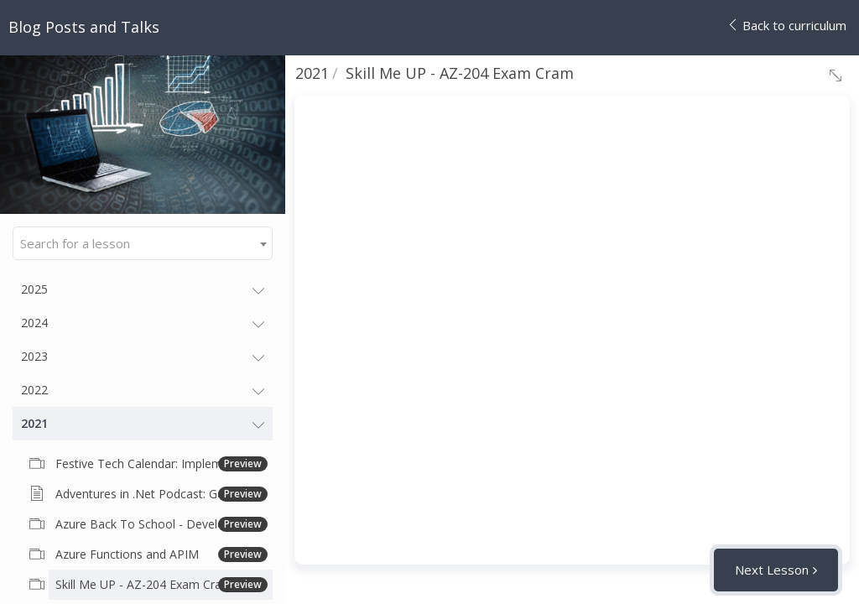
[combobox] (143, 243)
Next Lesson (772, 569)
